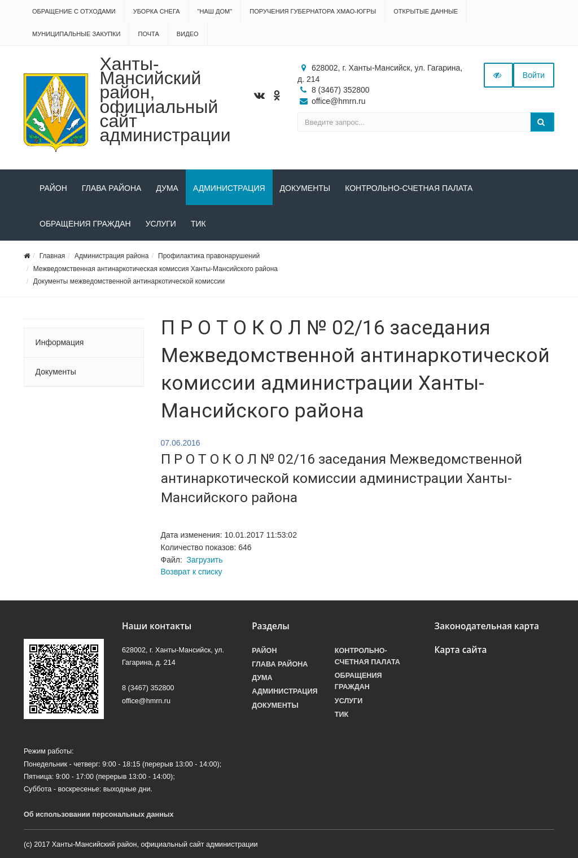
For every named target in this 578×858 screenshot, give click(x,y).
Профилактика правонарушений (209, 256)
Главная (52, 256)
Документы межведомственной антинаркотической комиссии (129, 281)
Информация (60, 342)
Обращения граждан (85, 223)
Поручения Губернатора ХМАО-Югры (312, 11)
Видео (188, 34)
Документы (305, 188)
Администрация (229, 188)
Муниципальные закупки (76, 34)
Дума (167, 188)
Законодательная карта (486, 626)
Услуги (161, 223)
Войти (534, 75)
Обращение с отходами (74, 11)
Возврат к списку (191, 571)
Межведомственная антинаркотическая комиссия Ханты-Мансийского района (155, 269)
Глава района (112, 188)
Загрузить (205, 559)
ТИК (198, 223)
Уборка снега (156, 11)
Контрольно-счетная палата (408, 188)
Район (53, 188)
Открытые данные (425, 11)
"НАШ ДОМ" (215, 11)
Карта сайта (460, 650)
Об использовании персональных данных (99, 814)
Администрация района (111, 256)
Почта (148, 34)
